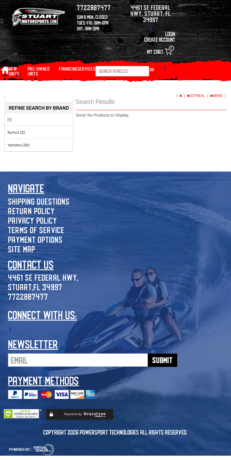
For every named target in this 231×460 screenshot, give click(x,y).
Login (170, 34)
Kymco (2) (16, 132)
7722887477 (28, 296)
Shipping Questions (39, 201)
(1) (10, 119)
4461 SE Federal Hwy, (43, 277)
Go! (152, 69)
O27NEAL (196, 96)
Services (86, 68)
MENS (216, 96)
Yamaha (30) (18, 145)
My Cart (159, 51)
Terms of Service (36, 230)
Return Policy (31, 211)
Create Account (159, 39)
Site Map (21, 249)
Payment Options (35, 239)
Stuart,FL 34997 (35, 287)
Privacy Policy (32, 220)
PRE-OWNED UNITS (39, 71)
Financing (68, 68)
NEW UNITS (14, 71)
